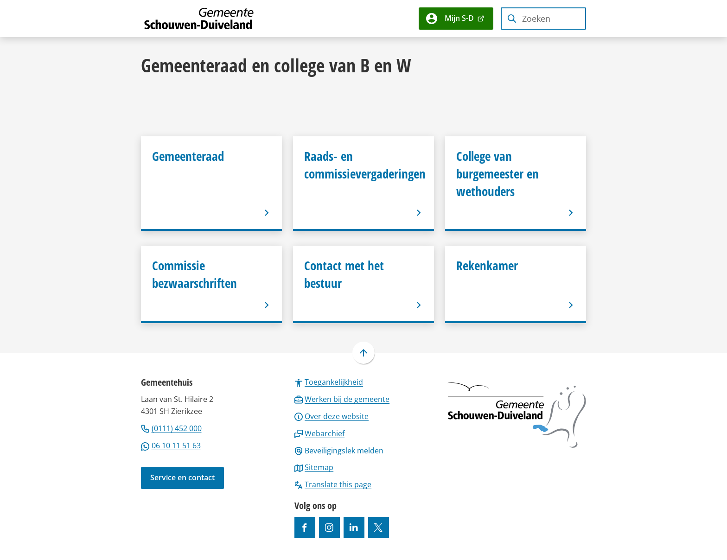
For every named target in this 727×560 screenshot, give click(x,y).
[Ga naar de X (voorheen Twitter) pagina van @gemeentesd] (378, 527)
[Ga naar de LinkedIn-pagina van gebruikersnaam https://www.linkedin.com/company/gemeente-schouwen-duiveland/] (354, 527)
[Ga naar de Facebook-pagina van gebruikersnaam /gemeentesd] (304, 527)
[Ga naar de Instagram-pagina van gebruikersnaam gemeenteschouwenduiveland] (329, 527)
